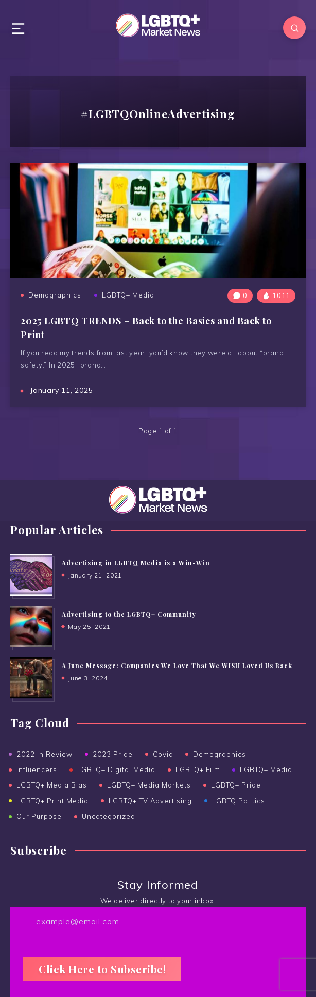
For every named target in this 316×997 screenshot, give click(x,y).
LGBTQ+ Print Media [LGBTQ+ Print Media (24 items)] (52, 801)
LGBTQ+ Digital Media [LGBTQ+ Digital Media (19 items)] (116, 769)
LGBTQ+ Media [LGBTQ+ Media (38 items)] (266, 769)
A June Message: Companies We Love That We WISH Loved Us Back (177, 665)
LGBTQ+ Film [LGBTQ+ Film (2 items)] (197, 769)
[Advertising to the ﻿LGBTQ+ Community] (30, 626)
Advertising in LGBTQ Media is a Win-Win (136, 562)
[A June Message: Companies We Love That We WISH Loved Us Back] (30, 677)
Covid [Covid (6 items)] (163, 754)
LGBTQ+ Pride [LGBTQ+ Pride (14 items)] (236, 785)
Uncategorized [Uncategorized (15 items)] (108, 816)
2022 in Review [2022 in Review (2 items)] (44, 754)
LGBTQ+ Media (128, 295)
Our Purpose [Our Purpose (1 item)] (39, 816)
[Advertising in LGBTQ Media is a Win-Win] (30, 575)
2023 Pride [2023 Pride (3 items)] (113, 754)
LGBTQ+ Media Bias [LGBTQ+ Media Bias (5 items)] (51, 785)
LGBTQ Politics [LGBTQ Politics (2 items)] (238, 801)
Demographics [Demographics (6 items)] (219, 754)
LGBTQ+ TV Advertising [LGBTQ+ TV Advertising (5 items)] (150, 801)
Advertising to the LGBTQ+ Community (129, 614)
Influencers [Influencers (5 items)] (36, 769)
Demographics (54, 295)
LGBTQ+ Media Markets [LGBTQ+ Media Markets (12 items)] (149, 785)
